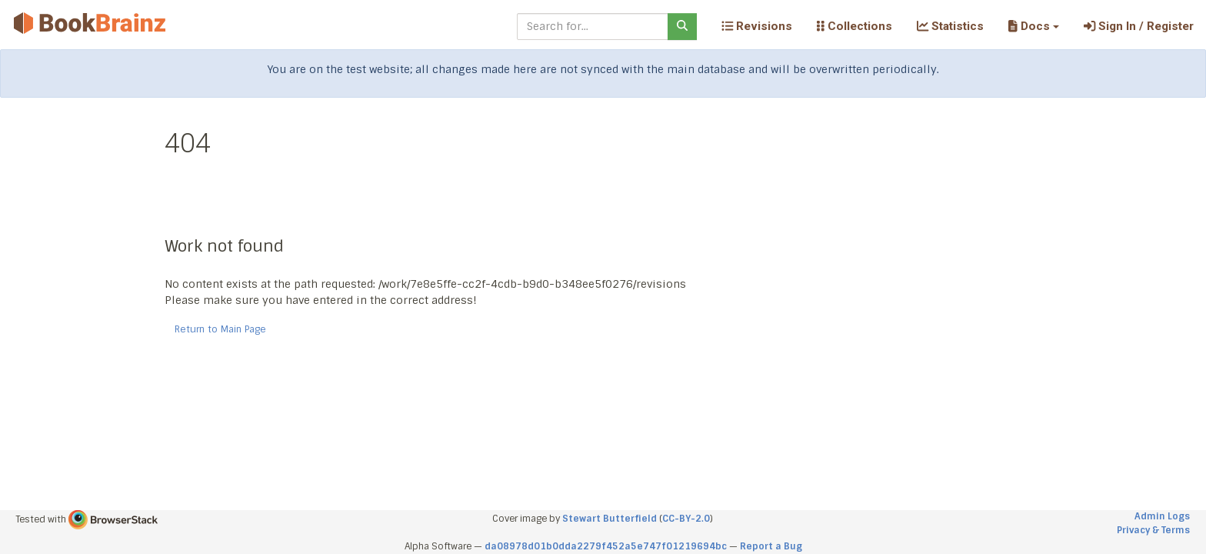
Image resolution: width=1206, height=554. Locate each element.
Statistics (950, 26)
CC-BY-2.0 (686, 518)
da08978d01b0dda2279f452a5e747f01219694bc (606, 546)
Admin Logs (1162, 516)
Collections (854, 26)
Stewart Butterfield (609, 518)
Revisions (756, 26)
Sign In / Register (1139, 26)
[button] (1033, 26)
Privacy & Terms (1153, 530)
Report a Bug (771, 546)
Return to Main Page (220, 329)
